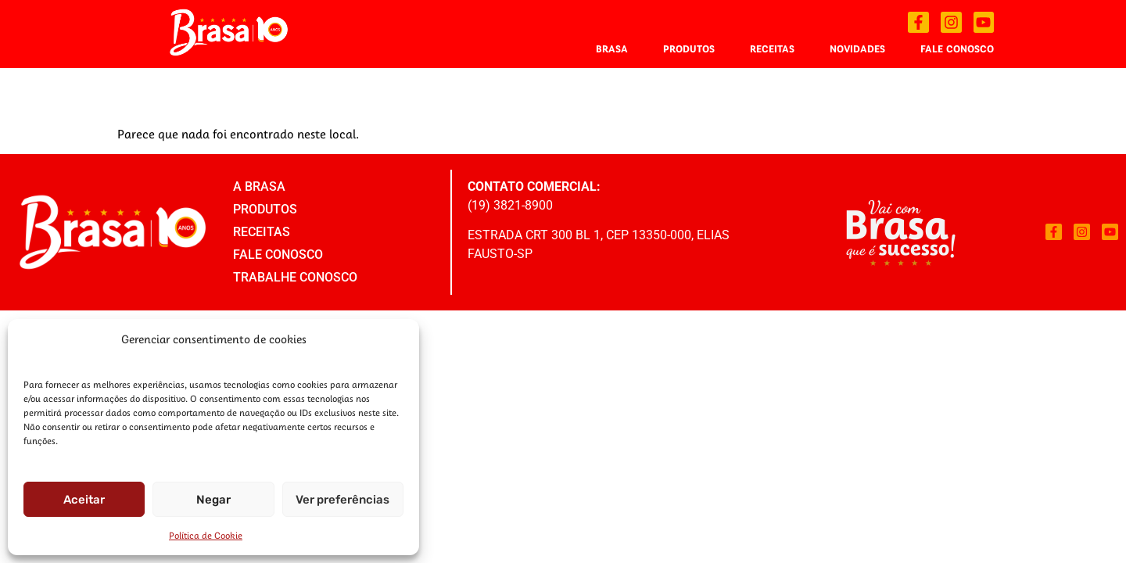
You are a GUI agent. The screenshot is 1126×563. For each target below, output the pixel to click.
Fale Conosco (957, 48)
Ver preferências (342, 500)
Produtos (689, 48)
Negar (213, 500)
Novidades (857, 48)
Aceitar (84, 500)
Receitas (772, 48)
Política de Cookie (205, 535)
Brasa (612, 48)
